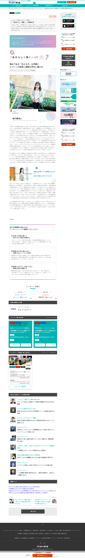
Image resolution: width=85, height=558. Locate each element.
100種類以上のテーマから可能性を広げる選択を (21, 488)
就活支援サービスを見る (46, 530)
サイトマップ (77, 530)
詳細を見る (14, 344)
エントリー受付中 (20, 386)
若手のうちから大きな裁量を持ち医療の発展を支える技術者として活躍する (28, 492)
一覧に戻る (33, 511)
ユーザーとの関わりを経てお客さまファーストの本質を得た (24, 486)
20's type (60, 538)
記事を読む (64, 5)
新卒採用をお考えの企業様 (36, 533)
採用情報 (25, 533)
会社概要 (19, 533)
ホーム (5, 530)
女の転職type (24, 538)
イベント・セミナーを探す (15, 530)
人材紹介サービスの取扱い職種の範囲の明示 (55, 533)
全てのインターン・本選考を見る (49, 352)
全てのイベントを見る (51, 317)
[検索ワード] (27, 3)
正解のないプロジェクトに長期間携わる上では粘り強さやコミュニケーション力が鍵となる (32, 490)
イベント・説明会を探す (16, 5)
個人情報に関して (67, 530)
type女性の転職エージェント (49, 538)
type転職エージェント (34, 538)
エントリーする (25, 344)
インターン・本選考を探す (33, 5)
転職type (17, 538)
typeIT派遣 (67, 538)
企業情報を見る (48, 5)
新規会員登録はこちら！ (42, 555)
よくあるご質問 (58, 530)
